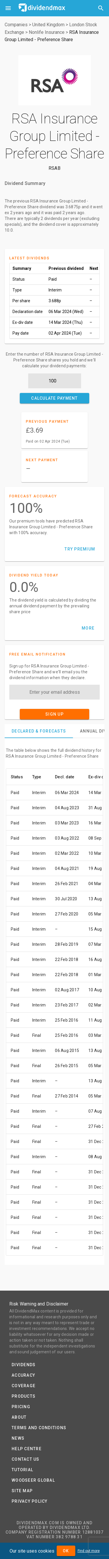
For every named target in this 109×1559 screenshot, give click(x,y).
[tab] (39, 731)
